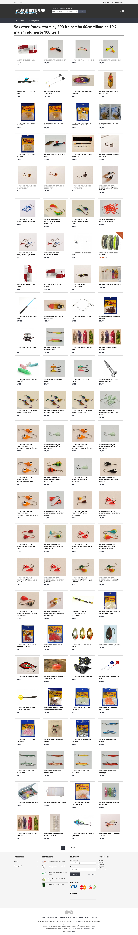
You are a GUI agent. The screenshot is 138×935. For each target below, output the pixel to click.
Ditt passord (73, 867)
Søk (82, 11)
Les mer (74, 928)
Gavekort (101, 864)
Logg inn (101, 867)
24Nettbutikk (72, 931)
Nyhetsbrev (80, 917)
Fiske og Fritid (34, 21)
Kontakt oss (102, 869)
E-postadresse (74, 860)
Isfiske (22, 21)
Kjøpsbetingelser (52, 917)
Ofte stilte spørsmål (91, 917)
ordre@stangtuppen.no (65, 8)
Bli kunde (101, 862)
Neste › (73, 847)
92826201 (55, 8)
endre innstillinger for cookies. (86, 928)
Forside (100, 860)
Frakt (43, 917)
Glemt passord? (92, 874)
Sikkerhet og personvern (67, 917)
